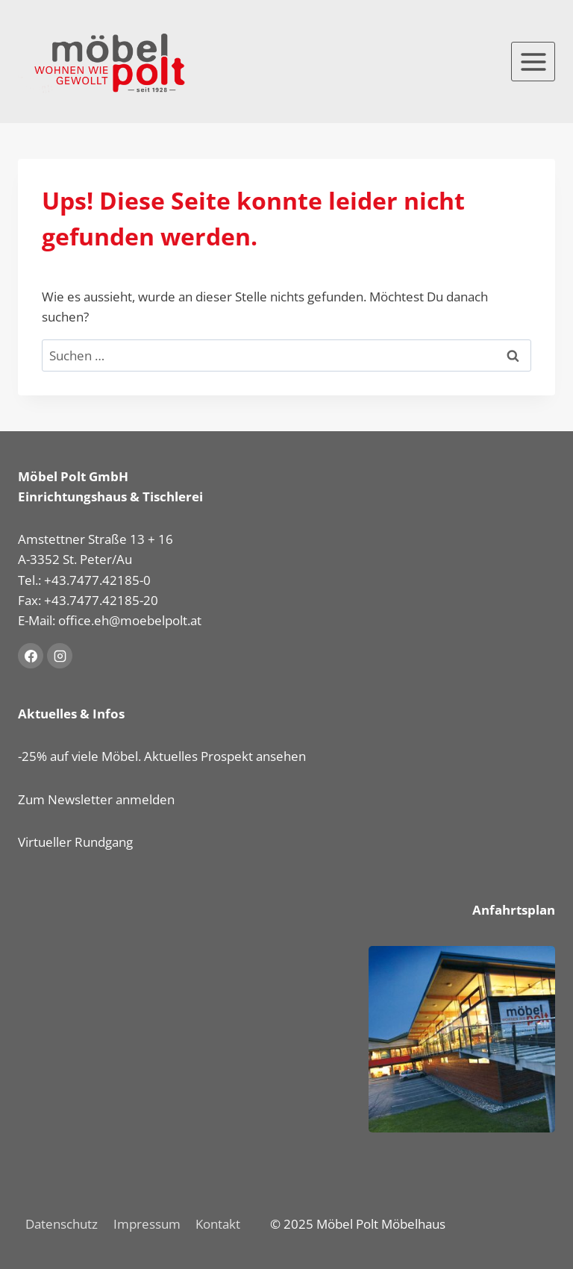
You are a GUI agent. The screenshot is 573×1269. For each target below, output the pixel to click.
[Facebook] (30, 655)
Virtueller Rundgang (75, 841)
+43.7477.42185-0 (97, 580)
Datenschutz (61, 1223)
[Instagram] (59, 655)
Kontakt (217, 1223)
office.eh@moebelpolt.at (129, 620)
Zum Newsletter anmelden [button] (96, 799)
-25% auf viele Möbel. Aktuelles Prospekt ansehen (162, 756)
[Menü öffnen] (533, 61)
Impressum (147, 1223)
